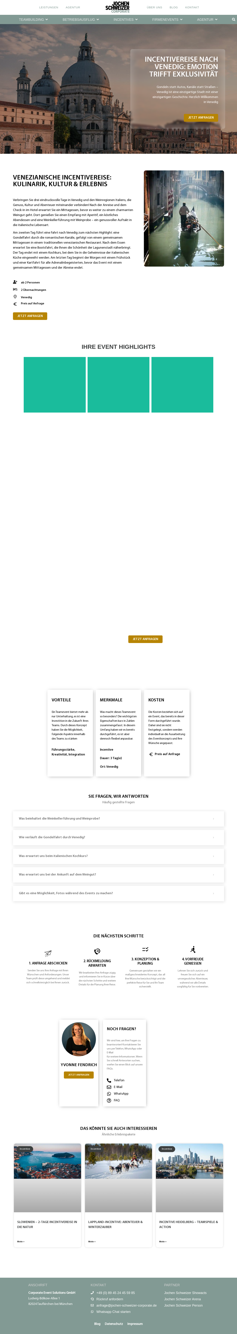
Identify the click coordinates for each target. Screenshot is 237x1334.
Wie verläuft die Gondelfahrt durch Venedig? (52, 837)
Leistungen (48, 7)
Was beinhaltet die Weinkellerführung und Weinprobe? (59, 818)
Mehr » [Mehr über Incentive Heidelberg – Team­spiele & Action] (162, 1242)
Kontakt (192, 7)
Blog (174, 7)
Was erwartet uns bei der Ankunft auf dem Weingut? (57, 874)
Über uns (154, 7)
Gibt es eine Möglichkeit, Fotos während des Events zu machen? (66, 893)
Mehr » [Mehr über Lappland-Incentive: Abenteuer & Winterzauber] (92, 1242)
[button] (33, 19)
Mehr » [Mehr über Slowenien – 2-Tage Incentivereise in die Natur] (20, 1242)
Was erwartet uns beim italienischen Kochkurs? (53, 856)
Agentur (73, 7)
